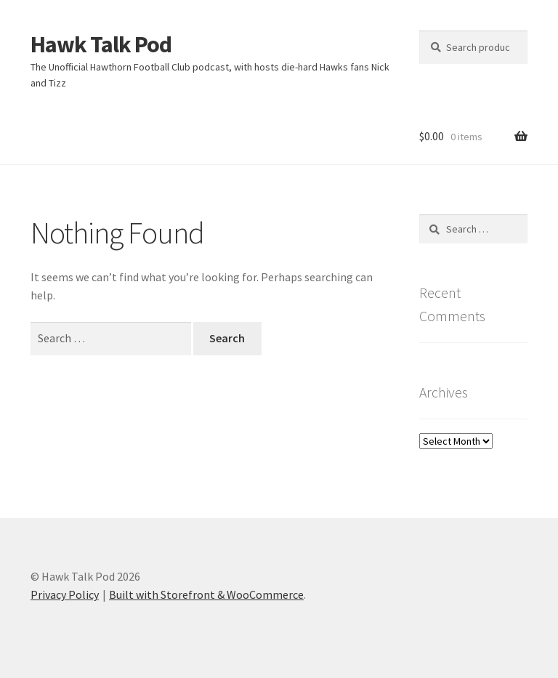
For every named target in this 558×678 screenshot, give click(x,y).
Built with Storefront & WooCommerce (206, 594)
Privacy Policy (65, 594)
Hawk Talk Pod (101, 44)
